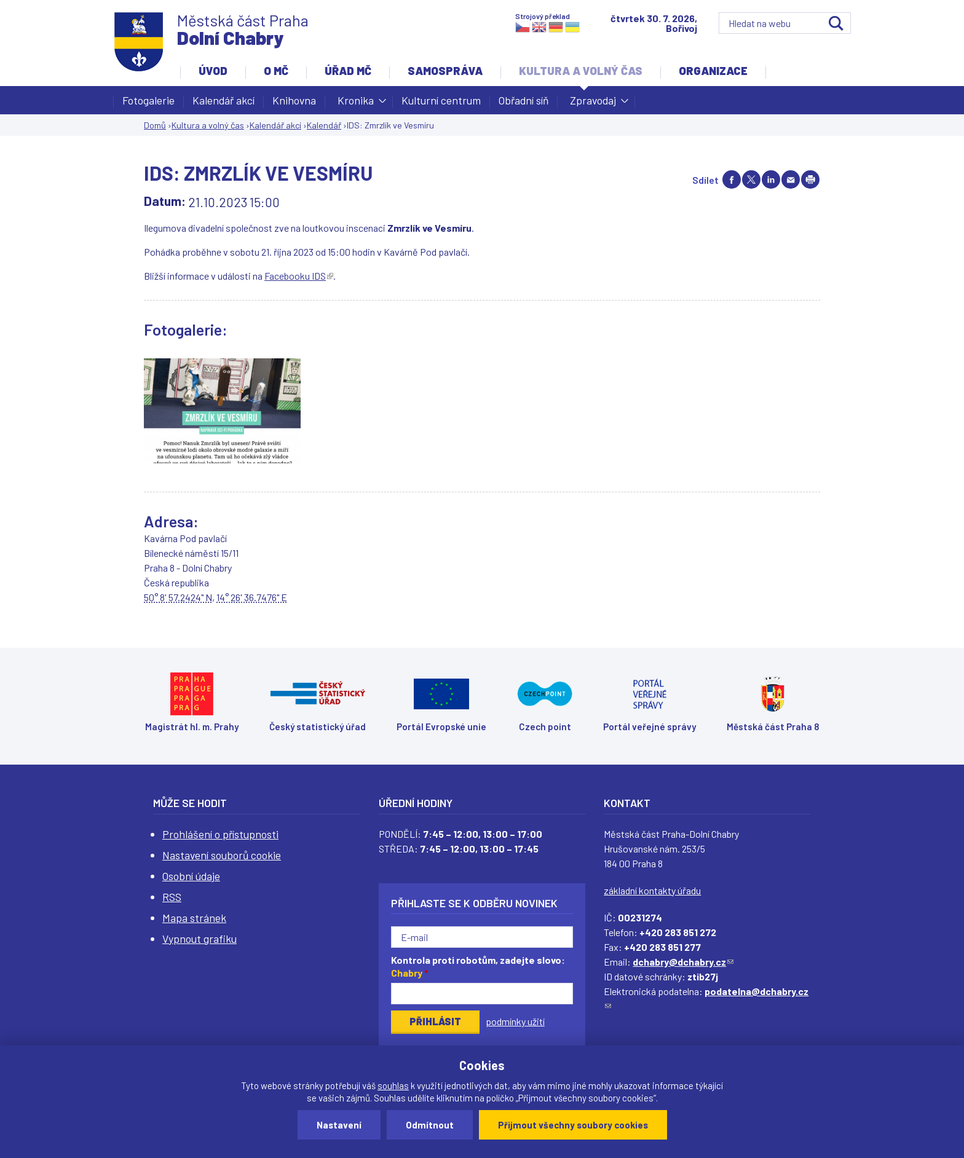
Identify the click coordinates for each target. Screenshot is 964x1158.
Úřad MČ (348, 70)
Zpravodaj (593, 103)
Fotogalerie (148, 100)
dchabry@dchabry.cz (683, 961)
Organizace (713, 70)
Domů (155, 125)
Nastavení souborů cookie (221, 855)
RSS (171, 897)
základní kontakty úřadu (652, 890)
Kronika (355, 103)
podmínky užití (515, 1021)
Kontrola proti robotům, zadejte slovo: (478, 966)
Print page (810, 179)
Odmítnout (430, 1124)
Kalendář (324, 125)
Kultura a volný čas (580, 70)
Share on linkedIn (771, 179)
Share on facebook (731, 179)
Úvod (213, 70)
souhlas (393, 1085)
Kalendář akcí (223, 100)
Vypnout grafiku (199, 938)
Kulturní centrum (441, 100)
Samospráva (445, 70)
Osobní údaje (191, 876)
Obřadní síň (523, 100)
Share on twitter (751, 179)
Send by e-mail (790, 179)
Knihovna (294, 100)
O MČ (276, 70)
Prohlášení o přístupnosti (220, 834)
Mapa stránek (194, 917)
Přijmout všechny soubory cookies (573, 1124)
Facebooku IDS (298, 276)
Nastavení (339, 1124)
